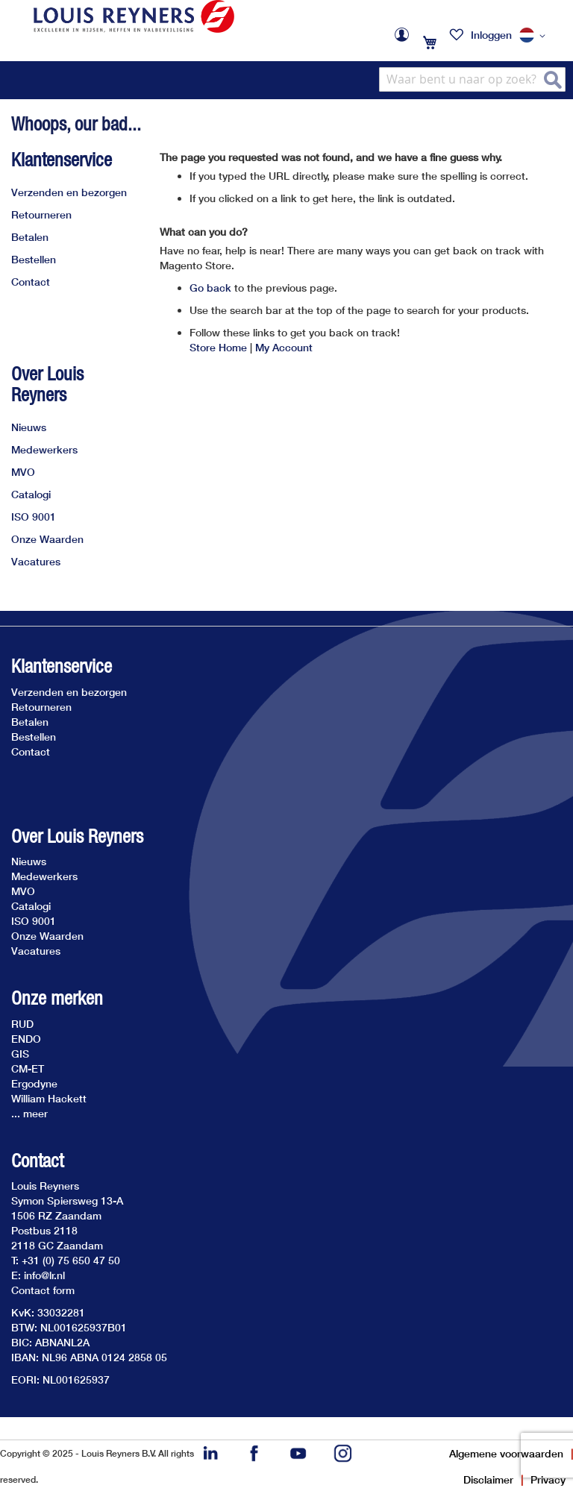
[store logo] (134, 16)
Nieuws (28, 427)
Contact (30, 281)
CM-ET (27, 1068)
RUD (22, 1023)
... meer (29, 1113)
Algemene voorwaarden (506, 1453)
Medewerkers (44, 449)
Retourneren (41, 214)
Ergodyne (34, 1083)
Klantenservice (61, 159)
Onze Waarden (47, 539)
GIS (20, 1053)
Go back (210, 287)
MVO (23, 471)
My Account (284, 347)
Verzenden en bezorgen (69, 192)
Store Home (218, 347)
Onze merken (57, 998)
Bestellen (33, 259)
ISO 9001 (33, 516)
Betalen (29, 236)
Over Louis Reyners (47, 384)
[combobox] (472, 79)
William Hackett (49, 1098)
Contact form (43, 1290)
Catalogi (31, 494)
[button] (535, 36)
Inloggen (491, 34)
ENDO (26, 1038)
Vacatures (35, 561)
